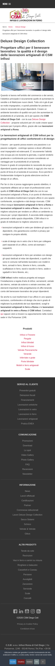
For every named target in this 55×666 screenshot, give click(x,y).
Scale (27, 369)
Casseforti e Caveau (27, 570)
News (27, 491)
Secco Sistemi (27, 519)
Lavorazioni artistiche (27, 405)
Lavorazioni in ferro (27, 414)
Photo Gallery (27, 460)
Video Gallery (27, 455)
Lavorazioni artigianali (27, 419)
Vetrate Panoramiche (27, 350)
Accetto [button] (12, 662)
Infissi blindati (27, 342)
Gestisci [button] (29, 662)
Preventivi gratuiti (27, 390)
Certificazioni (28, 500)
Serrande (27, 589)
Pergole (27, 339)
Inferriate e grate (27, 358)
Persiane (27, 574)
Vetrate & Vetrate (27, 529)
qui (2, 314)
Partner (27, 505)
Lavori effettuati (27, 496)
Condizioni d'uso (27, 629)
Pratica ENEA (27, 424)
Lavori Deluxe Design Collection (27, 515)
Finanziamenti (27, 400)
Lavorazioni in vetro (27, 409)
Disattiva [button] (21, 662)
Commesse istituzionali (27, 510)
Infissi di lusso (27, 346)
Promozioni (27, 441)
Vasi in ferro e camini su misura (27, 560)
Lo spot (27, 450)
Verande (28, 354)
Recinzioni (27, 555)
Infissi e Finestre (27, 335)
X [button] (42, 662)
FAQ (27, 464)
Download (27, 445)
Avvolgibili (27, 579)
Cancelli (27, 598)
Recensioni (27, 469)
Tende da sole (27, 551)
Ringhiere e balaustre (27, 565)
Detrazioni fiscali (27, 395)
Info (36, 662)
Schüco (27, 524)
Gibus (27, 534)
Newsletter (28, 474)
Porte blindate (27, 361)
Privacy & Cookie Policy (27, 624)
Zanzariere (27, 584)
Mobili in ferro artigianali (27, 365)
